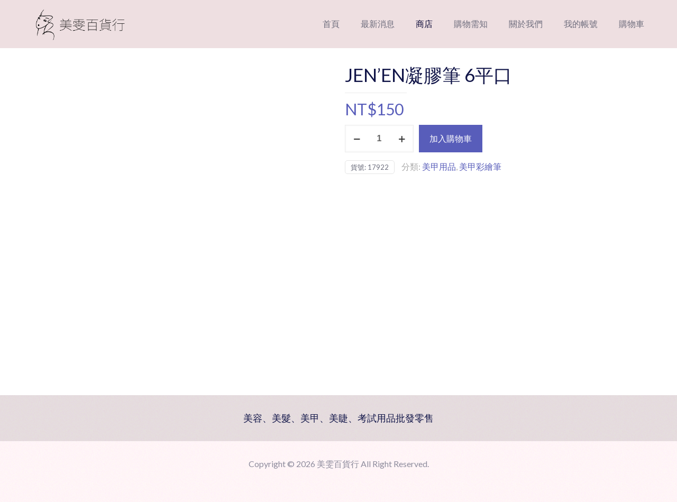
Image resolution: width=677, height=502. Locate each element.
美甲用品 (439, 166)
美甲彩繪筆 (480, 166)
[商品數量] (379, 138)
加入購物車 (450, 138)
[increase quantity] (401, 138)
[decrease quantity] (356, 138)
